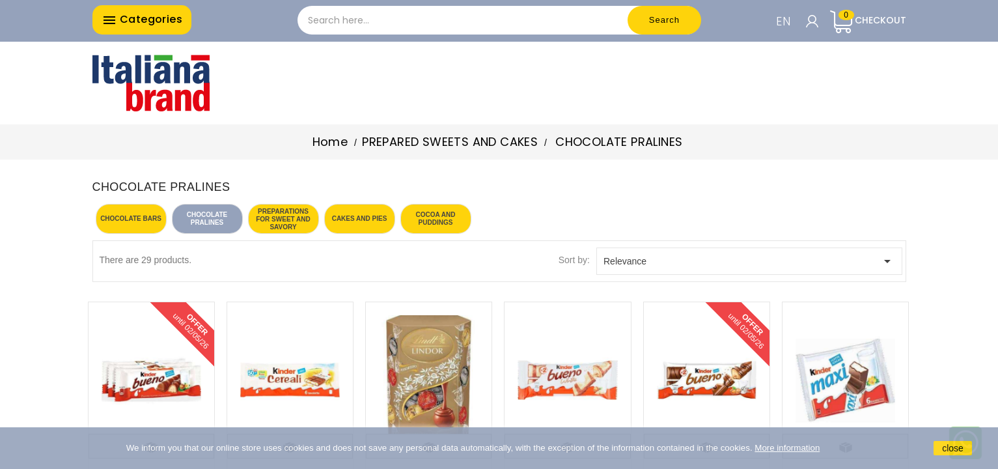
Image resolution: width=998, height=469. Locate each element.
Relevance (749, 261)
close (952, 448)
